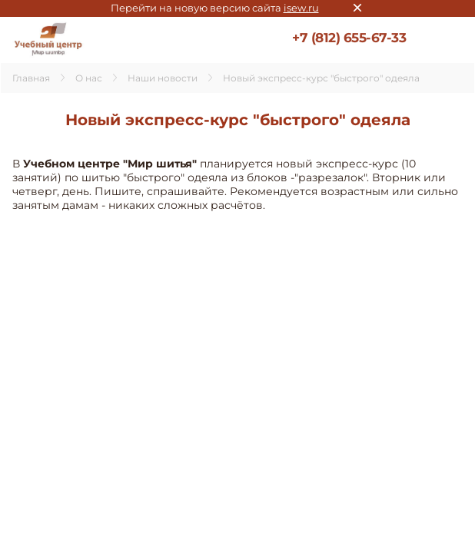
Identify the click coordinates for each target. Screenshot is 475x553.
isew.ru (301, 8)
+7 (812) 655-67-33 (349, 37)
